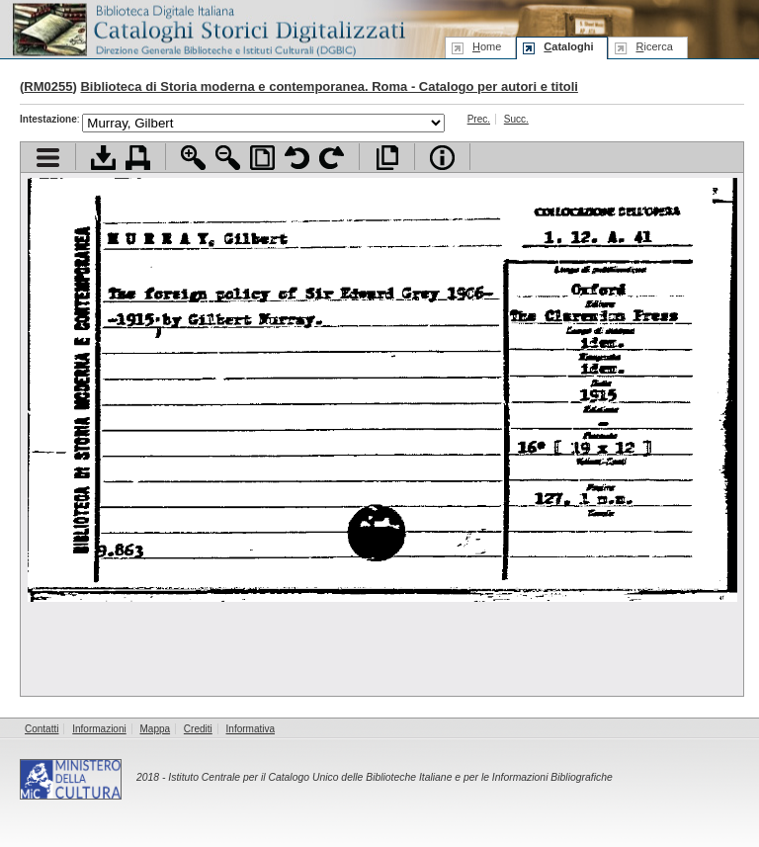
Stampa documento (138, 157)
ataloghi (568, 46)
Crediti (198, 728)
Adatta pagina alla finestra (262, 157)
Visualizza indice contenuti (48, 157)
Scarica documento (103, 157)
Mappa (155, 728)
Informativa (250, 728)
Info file (442, 157)
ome (486, 46)
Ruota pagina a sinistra (297, 157)
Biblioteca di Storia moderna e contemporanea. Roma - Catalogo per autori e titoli (328, 86)
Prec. (478, 119)
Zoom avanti (193, 157)
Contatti (41, 728)
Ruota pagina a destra (331, 157)
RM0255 (48, 86)
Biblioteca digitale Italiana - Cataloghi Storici (207, 28)
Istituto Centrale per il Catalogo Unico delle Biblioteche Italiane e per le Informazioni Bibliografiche (390, 777)
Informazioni (99, 728)
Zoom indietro (227, 157)
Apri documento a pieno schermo (387, 157)
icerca (653, 46)
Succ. (516, 119)
